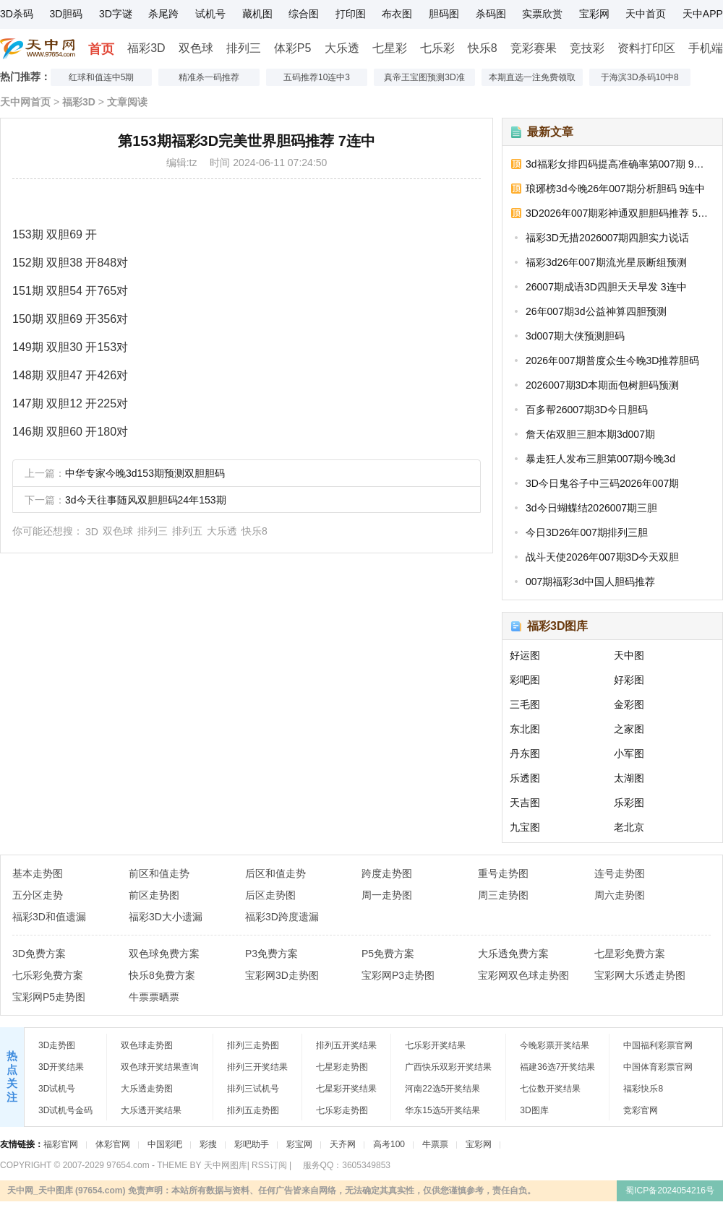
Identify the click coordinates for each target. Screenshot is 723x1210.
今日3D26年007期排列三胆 (587, 532)
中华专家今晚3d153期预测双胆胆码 (145, 473)
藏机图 (257, 14)
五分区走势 (37, 895)
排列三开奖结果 (257, 1067)
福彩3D (146, 48)
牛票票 (435, 1144)
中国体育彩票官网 (658, 1067)
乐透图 (525, 778)
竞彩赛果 (533, 48)
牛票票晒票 (154, 997)
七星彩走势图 (342, 1067)
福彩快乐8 (643, 1089)
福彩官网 (60, 1144)
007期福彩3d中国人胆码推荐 (590, 581)
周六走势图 (619, 895)
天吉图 (525, 802)
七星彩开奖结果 (346, 1089)
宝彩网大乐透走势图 (639, 975)
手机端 (705, 48)
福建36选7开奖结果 (557, 1067)
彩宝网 (299, 1144)
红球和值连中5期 (101, 77)
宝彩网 (594, 14)
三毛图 (525, 704)
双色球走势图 (147, 1045)
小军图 (629, 753)
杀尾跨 (163, 14)
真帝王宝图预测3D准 (424, 77)
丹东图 (525, 753)
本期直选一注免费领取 (532, 77)
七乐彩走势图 (342, 1110)
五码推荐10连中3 (316, 77)
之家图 (629, 729)
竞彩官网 (640, 1110)
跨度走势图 (387, 873)
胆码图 (444, 14)
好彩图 (629, 680)
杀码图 (491, 14)
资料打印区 (646, 48)
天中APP (703, 14)
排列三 (243, 48)
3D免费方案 (39, 953)
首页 (101, 49)
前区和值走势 (159, 873)
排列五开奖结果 (346, 1045)
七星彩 (389, 48)
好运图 (525, 655)
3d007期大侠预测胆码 (575, 336)
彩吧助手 (251, 1144)
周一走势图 (387, 895)
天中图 (629, 655)
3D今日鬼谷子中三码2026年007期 (602, 483)
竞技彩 (587, 48)
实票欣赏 (542, 14)
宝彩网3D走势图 (282, 975)
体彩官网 (112, 1144)
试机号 (210, 14)
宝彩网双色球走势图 (523, 975)
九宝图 (525, 827)
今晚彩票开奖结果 (554, 1045)
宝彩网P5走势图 (48, 997)
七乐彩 (437, 48)
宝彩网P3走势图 (398, 975)
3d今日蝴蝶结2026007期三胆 (591, 508)
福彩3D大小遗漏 (165, 916)
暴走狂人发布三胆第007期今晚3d (600, 458)
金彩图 (629, 704)
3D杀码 (16, 14)
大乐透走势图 (147, 1089)
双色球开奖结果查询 (160, 1067)
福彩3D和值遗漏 (49, 916)
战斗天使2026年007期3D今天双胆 (602, 557)
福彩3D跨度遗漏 (282, 916)
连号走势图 (619, 873)
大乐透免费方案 (513, 953)
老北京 (629, 827)
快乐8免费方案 (162, 975)
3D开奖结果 (61, 1067)
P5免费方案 (388, 953)
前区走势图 (154, 895)
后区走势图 (270, 895)
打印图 (350, 14)
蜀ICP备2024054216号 (669, 1190)
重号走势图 (503, 873)
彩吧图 (525, 680)
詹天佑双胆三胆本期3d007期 (590, 434)
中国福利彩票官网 (658, 1045)
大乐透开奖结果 (151, 1110)
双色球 (196, 48)
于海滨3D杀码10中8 (639, 77)
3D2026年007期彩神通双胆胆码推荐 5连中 (620, 213)
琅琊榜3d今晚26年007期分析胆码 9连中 (615, 188)
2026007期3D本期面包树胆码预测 (602, 385)
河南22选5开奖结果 (442, 1089)
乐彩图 (629, 802)
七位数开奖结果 (550, 1089)
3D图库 (534, 1110)
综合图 (303, 14)
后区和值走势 (275, 873)
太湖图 (629, 778)
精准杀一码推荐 (209, 77)
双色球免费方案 (164, 953)
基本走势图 (37, 873)
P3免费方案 (271, 953)
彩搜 (208, 1144)
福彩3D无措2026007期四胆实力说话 (607, 237)
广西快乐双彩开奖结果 (448, 1067)
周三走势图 (503, 895)
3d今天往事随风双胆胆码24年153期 (145, 500)
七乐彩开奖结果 (435, 1045)
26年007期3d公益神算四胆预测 (596, 311)
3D (91, 531)
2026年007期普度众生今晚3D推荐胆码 (612, 360)
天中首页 (645, 14)
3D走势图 (56, 1045)
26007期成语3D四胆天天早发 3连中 (606, 287)
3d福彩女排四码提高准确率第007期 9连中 (620, 164)
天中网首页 (25, 102)
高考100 (389, 1144)
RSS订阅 (269, 1165)
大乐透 (342, 48)
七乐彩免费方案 (47, 975)
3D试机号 (56, 1089)
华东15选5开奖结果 (442, 1110)
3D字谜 (115, 14)
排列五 (187, 531)
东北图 (525, 729)
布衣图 (397, 14)
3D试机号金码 (65, 1110)
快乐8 (482, 48)
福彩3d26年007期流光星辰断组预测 (606, 262)
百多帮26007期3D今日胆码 (587, 409)
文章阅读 (127, 102)
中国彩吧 (164, 1144)
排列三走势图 (253, 1045)
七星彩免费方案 (629, 953)
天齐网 (343, 1144)
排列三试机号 (253, 1089)
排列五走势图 (253, 1110)
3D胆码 (65, 14)
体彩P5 (293, 48)
